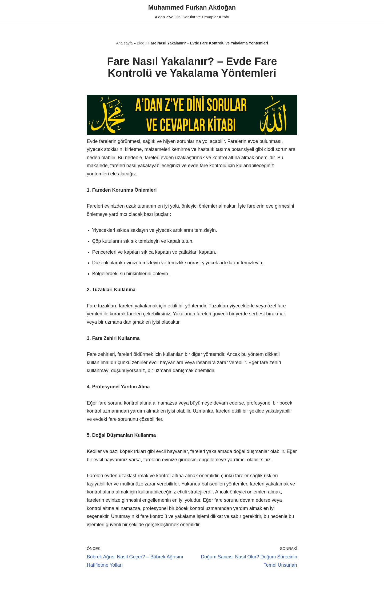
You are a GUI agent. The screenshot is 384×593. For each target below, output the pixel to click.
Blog (140, 43)
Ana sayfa (124, 43)
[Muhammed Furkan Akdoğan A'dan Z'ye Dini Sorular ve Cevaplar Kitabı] (192, 11)
